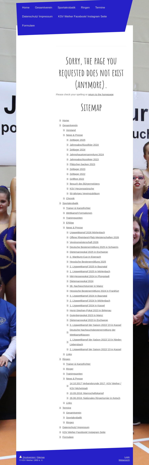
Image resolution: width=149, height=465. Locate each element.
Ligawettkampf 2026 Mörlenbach (87, 232)
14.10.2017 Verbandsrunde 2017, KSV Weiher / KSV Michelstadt (95, 386)
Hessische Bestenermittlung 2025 (88, 261)
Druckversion (27, 457)
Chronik (70, 198)
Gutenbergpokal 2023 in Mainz (86, 315)
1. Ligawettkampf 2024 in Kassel (87, 305)
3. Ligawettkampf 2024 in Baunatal (88, 295)
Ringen (66, 359)
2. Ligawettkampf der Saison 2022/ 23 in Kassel (95, 349)
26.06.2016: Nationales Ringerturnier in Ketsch (95, 398)
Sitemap (41, 457)
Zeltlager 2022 (77, 174)
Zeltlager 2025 (77, 139)
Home (65, 120)
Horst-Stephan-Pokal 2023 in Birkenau (90, 310)
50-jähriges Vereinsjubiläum (85, 193)
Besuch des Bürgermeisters (85, 183)
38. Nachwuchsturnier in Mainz (86, 286)
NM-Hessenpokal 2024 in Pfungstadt (89, 276)
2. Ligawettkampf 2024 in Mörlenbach (90, 300)
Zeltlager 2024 (77, 149)
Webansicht (124, 460)
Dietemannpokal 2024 (81, 281)
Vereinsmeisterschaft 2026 (84, 242)
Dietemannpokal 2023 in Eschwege (89, 320)
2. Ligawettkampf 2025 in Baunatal (88, 266)
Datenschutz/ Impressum (75, 427)
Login (127, 457)
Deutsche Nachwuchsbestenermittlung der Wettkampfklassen (92, 332)
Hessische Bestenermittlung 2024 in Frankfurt (94, 290)
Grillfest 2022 (77, 178)
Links (69, 354)
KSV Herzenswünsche (82, 188)
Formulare (67, 437)
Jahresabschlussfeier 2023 (84, 159)
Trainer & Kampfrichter (78, 208)
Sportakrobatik (70, 203)
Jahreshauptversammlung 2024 (87, 154)
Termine (66, 407)
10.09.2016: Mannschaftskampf (87, 393)
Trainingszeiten (74, 217)
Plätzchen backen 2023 (82, 164)
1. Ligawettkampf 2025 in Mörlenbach (90, 271)
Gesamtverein (69, 125)
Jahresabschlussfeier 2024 (84, 144)
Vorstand (71, 130)
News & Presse (74, 135)
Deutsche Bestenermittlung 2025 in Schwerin (94, 247)
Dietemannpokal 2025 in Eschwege (89, 252)
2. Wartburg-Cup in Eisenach (85, 256)
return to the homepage (100, 94)
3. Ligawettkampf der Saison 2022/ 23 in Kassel (95, 325)
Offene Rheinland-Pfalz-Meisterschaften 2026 (94, 237)
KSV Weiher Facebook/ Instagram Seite (83, 432)
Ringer (69, 368)
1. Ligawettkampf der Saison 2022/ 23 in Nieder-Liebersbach (96, 342)
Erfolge (70, 222)
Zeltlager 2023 (77, 169)
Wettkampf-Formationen (79, 213)
